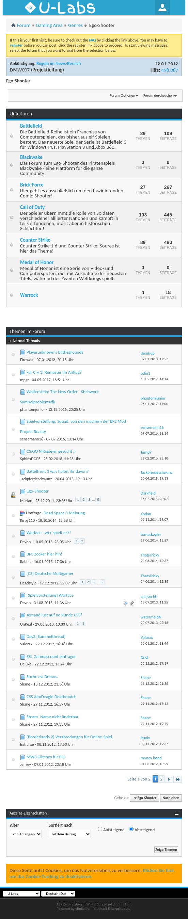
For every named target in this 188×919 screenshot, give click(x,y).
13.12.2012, (154, 683)
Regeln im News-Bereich (58, 63)
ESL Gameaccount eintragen (52, 656)
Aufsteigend (111, 829)
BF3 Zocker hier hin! (44, 554)
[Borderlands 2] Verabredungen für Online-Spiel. (70, 736)
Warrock (29, 295)
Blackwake (31, 157)
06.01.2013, (154, 643)
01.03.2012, (154, 764)
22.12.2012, (154, 663)
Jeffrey (25, 764)
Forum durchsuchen (158, 95)
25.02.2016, (154, 458)
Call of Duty (32, 207)
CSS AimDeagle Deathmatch (52, 696)
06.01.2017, (154, 404)
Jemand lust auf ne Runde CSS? (54, 614)
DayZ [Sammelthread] (46, 636)
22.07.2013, (154, 622)
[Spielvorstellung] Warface (50, 595)
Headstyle (28, 583)
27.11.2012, (154, 724)
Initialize (27, 744)
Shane (25, 684)
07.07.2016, (154, 433)
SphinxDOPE (30, 458)
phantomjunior (32, 409)
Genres (75, 25)
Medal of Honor (36, 262)
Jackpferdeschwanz (36, 479)
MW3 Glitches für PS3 (46, 756)
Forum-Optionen (122, 95)
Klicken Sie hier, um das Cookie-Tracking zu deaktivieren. (92, 873)
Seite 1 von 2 (139, 778)
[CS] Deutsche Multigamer (50, 573)
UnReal (26, 624)
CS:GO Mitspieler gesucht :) (51, 451)
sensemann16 (31, 439)
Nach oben (170, 798)
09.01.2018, (154, 359)
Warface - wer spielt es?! (49, 532)
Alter (14, 825)
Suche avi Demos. (42, 676)
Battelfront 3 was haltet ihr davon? (58, 471)
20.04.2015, (154, 478)
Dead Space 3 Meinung (64, 512)
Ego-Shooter (38, 491)
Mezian (26, 500)
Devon (25, 541)
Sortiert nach (61, 825)
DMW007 (20, 70)
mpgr (24, 379)
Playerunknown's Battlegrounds (55, 352)
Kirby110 (27, 520)
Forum (24, 25)
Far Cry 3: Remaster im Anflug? (54, 372)
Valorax (26, 644)
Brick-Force (32, 185)
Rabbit (25, 561)
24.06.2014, (154, 561)
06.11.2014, (154, 519)
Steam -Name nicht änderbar (52, 716)
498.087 (169, 70)
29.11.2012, (154, 704)
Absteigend (142, 829)
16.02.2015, (154, 499)
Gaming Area (49, 25)
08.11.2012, (154, 744)
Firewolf (26, 359)
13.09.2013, (154, 602)
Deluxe (25, 664)
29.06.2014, (154, 540)
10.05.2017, (154, 379)
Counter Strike (35, 240)
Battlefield (31, 126)
